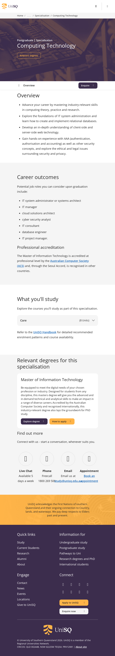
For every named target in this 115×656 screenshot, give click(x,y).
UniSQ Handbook (44, 332)
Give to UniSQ (26, 605)
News (20, 588)
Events (21, 594)
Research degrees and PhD (77, 559)
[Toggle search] (96, 6)
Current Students (28, 548)
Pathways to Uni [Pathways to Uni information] (70, 553)
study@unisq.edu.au (68, 481)
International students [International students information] (74, 564)
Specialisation (42, 15)
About (21, 564)
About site (81, 646)
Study (20, 542)
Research (23, 553)
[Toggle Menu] (107, 6)
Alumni (22, 559)
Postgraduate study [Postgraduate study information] (72, 548)
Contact (22, 583)
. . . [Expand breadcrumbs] (29, 15)
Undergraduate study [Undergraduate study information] (73, 542)
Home (20, 15)
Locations (23, 599)
